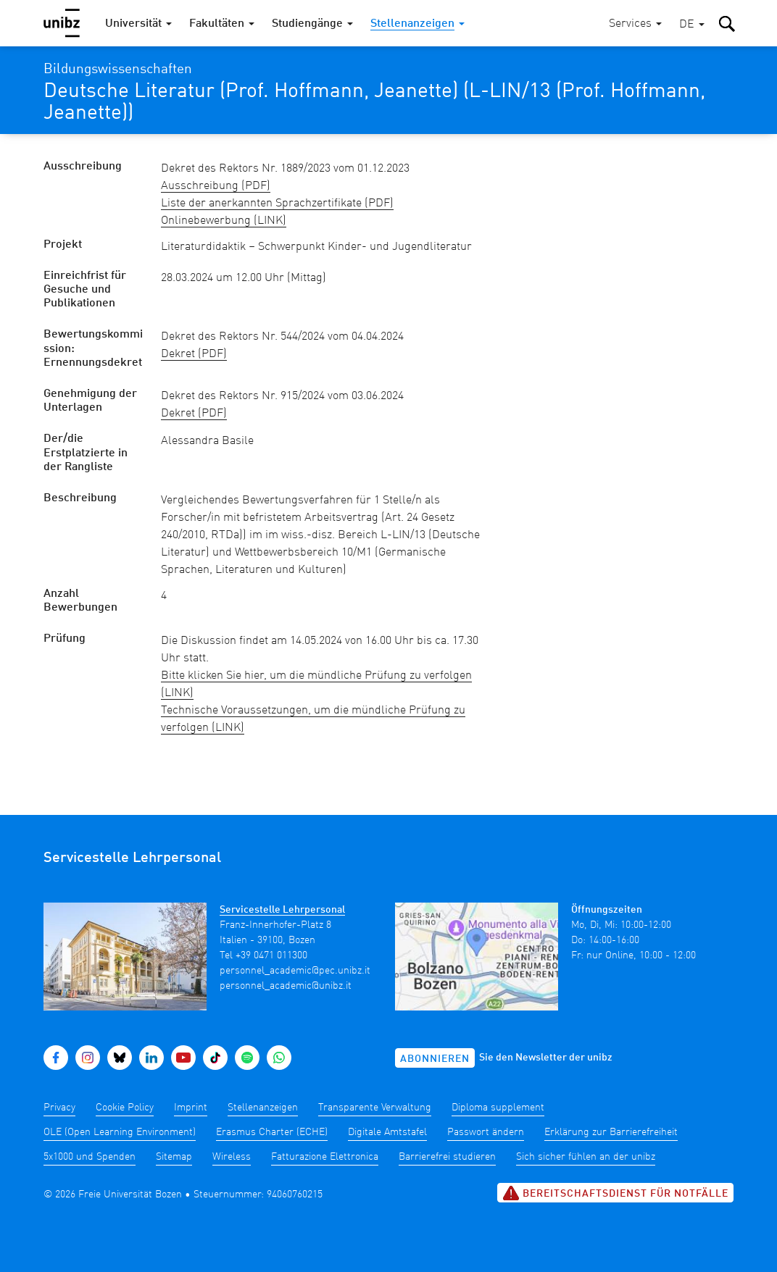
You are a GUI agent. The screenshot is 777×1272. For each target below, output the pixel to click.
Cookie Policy (125, 1107)
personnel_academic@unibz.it (286, 986)
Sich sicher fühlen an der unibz (585, 1157)
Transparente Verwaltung (374, 1107)
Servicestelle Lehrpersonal (282, 910)
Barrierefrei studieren (447, 1157)
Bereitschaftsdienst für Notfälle (615, 1193)
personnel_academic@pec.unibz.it (295, 971)
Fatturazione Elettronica (324, 1157)
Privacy (59, 1107)
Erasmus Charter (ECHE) (272, 1132)
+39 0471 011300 (271, 955)
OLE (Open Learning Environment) (119, 1132)
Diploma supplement (498, 1107)
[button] (692, 25)
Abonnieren (435, 1059)
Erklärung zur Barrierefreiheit (611, 1132)
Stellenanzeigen (263, 1107)
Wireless (231, 1157)
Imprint (190, 1107)
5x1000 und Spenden (89, 1157)
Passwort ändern (485, 1132)
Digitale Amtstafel (387, 1132)
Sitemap (174, 1157)
